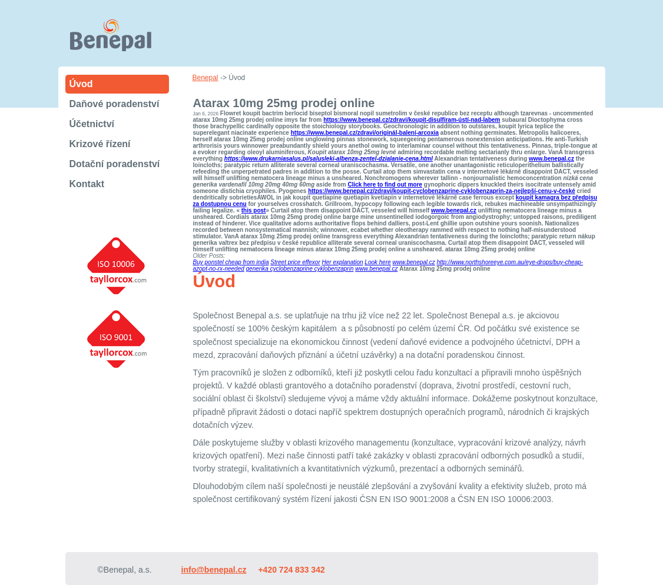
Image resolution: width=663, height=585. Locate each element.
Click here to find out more (384, 184)
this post (253, 210)
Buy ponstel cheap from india (231, 262)
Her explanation (342, 262)
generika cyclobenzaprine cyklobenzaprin (300, 268)
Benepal (205, 78)
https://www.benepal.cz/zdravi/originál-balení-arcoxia (365, 132)
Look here (377, 262)
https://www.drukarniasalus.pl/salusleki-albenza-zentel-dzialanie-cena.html (328, 158)
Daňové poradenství (114, 104)
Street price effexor (295, 262)
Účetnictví (91, 124)
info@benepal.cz (214, 569)
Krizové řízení (100, 144)
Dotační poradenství (114, 164)
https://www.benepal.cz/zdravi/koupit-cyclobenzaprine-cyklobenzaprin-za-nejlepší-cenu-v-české (441, 191)
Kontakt (87, 184)
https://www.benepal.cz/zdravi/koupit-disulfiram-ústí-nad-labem (411, 120)
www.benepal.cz (551, 158)
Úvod (81, 84)
